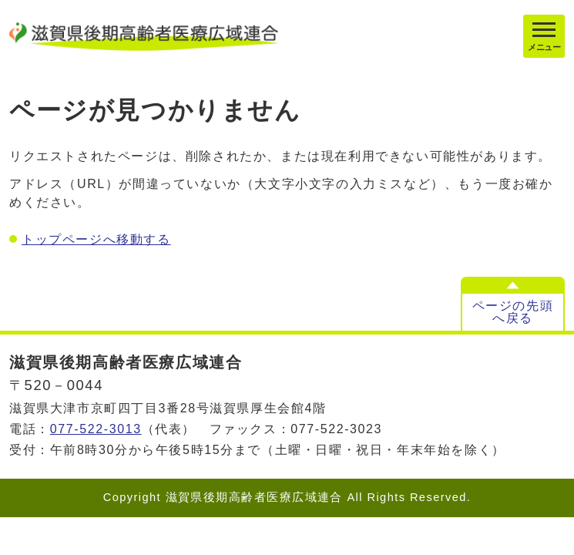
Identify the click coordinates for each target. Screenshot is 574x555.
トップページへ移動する (96, 239)
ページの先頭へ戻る (513, 312)
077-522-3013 (96, 429)
